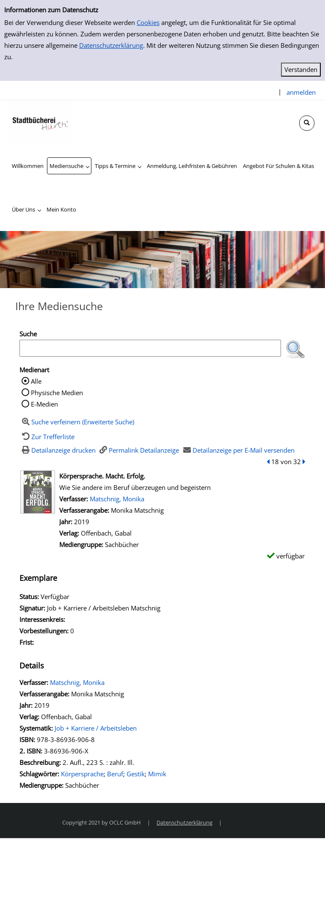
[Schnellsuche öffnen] (306, 123)
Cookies (148, 22)
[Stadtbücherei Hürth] (40, 122)
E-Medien (44, 404)
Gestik (136, 774)
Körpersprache (82, 774)
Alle (36, 381)
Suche (28, 334)
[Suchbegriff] (150, 348)
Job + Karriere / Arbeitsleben (96, 728)
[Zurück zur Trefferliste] (46, 436)
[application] (69, 165)
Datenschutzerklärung (111, 45)
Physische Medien (57, 392)
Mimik (157, 774)
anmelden (301, 92)
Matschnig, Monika (117, 499)
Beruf (115, 774)
